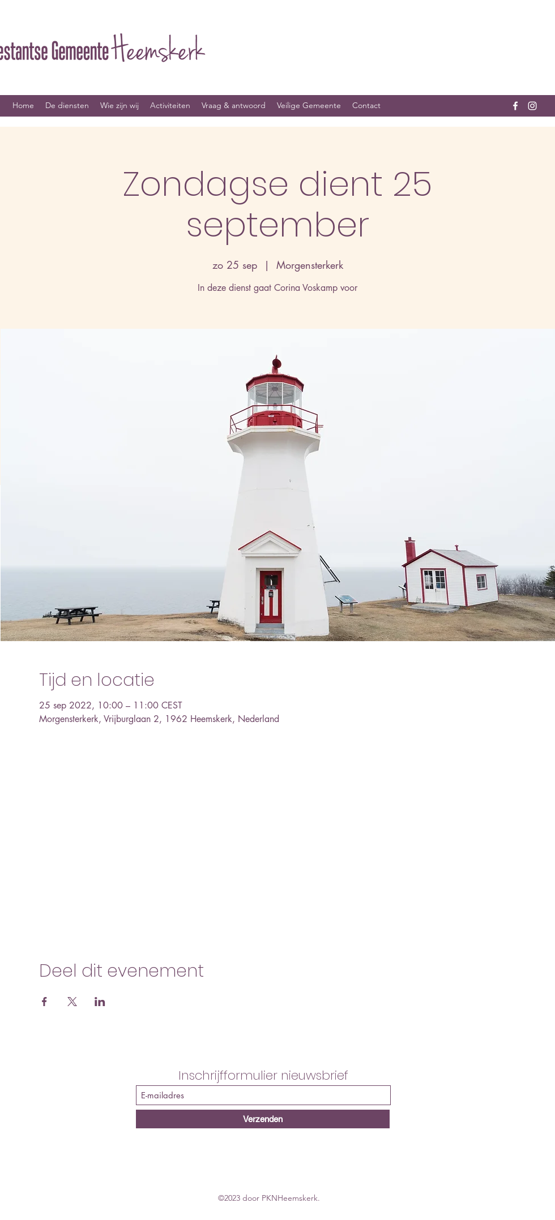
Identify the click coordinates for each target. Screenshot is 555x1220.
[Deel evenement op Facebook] (44, 1001)
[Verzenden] (263, 1119)
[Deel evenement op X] (72, 1001)
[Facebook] (515, 105)
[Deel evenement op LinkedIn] (100, 1001)
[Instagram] (532, 105)
